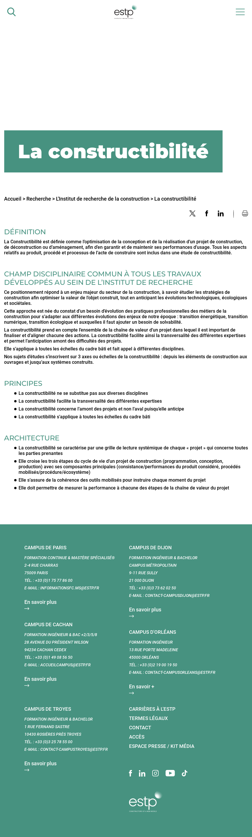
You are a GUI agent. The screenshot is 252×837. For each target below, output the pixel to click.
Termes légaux (148, 718)
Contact (140, 727)
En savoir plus (40, 602)
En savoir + (141, 686)
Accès (136, 737)
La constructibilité (175, 199)
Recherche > (40, 199)
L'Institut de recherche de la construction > (104, 199)
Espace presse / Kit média (161, 746)
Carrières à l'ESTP (152, 709)
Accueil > (14, 199)
